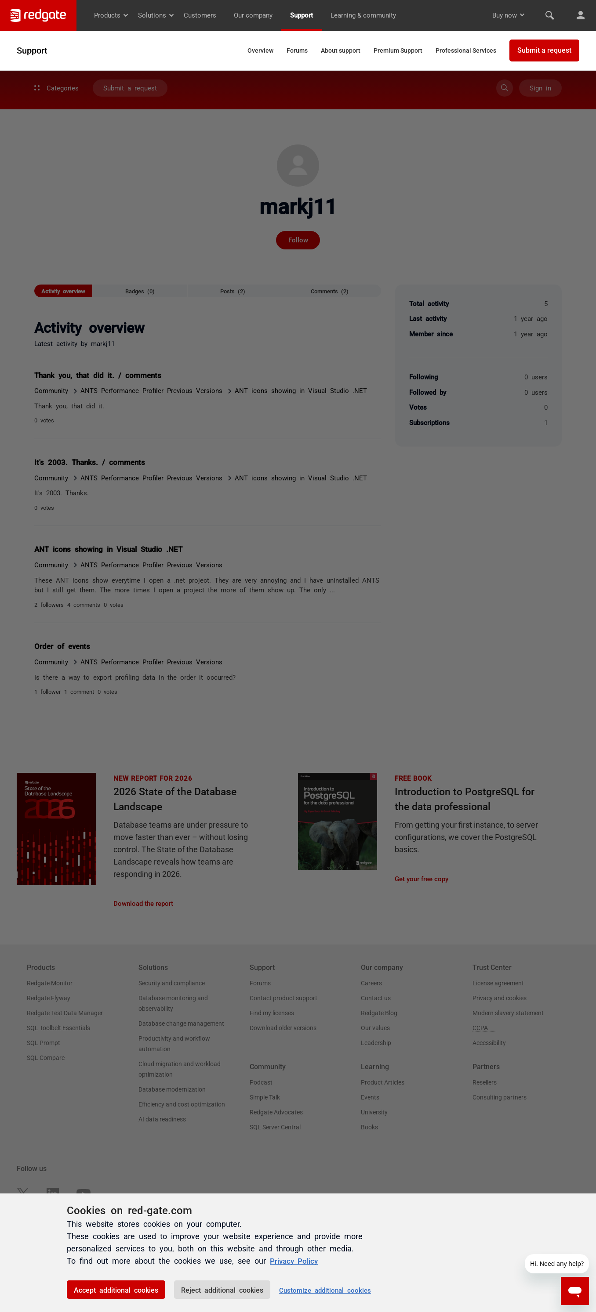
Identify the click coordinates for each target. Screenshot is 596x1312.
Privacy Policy (295, 1261)
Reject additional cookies (222, 1289)
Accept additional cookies (116, 1289)
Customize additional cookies (325, 1290)
